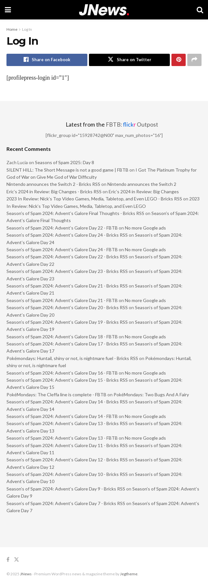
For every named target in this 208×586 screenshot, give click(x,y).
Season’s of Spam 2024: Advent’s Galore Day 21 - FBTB (62, 300)
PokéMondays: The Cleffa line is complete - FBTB (56, 394)
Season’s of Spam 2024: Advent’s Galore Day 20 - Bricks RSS (67, 307)
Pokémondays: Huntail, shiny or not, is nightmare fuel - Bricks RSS (72, 358)
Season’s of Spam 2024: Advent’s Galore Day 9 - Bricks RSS (65, 488)
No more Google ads (145, 228)
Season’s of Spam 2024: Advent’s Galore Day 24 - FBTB (62, 249)
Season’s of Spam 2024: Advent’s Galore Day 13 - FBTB (62, 438)
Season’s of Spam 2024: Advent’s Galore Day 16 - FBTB (62, 373)
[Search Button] (200, 9)
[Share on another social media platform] (194, 60)
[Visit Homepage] (104, 10)
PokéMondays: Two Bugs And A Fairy (151, 394)
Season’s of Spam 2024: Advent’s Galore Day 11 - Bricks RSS (67, 445)
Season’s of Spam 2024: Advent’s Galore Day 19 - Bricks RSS (67, 322)
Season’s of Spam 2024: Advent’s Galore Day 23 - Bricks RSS (67, 271)
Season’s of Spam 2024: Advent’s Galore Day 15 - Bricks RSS (67, 380)
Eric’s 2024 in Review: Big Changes (144, 191)
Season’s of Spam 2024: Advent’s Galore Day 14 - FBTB (62, 416)
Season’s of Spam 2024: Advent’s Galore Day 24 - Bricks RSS (67, 235)
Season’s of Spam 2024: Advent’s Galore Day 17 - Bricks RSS (67, 343)
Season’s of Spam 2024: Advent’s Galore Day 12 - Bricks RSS (67, 459)
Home (11, 29)
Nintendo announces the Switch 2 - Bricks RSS (53, 184)
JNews (26, 573)
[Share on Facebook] (46, 60)
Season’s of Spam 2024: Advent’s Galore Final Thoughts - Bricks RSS (75, 213)
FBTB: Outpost (132, 124)
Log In (27, 29)
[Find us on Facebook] (7, 560)
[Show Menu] (8, 9)
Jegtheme (128, 573)
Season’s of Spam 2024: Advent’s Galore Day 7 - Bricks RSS (65, 503)
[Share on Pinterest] (178, 60)
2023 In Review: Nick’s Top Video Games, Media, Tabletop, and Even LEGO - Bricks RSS (94, 198)
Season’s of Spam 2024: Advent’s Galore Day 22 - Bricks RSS (67, 256)
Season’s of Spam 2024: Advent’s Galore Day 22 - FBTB (62, 228)
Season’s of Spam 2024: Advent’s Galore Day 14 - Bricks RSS (67, 401)
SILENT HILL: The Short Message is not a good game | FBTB (67, 170)
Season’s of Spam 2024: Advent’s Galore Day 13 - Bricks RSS (67, 423)
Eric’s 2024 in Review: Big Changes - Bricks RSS (54, 191)
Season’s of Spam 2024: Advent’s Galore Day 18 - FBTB (62, 336)
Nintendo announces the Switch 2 (141, 184)
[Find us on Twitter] (16, 560)
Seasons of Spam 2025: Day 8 (64, 162)
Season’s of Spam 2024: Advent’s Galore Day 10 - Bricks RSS (67, 474)
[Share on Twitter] (129, 60)
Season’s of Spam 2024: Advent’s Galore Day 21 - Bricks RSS (67, 285)
